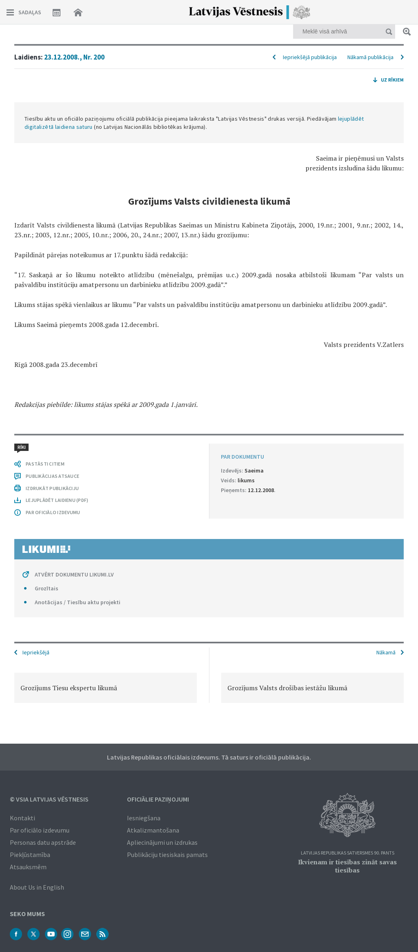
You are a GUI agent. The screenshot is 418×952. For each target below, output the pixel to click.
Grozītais (46, 588)
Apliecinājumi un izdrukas (162, 842)
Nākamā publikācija (370, 57)
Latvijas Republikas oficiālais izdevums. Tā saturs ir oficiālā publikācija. (209, 757)
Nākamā (386, 652)
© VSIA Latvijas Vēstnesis (49, 799)
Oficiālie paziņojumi (158, 799)
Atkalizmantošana (153, 830)
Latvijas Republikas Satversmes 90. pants (347, 853)
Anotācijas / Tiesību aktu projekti (77, 602)
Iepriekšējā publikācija (310, 57)
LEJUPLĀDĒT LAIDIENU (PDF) (57, 500)
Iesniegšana (143, 818)
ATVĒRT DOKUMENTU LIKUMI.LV (74, 574)
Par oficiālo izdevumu (39, 830)
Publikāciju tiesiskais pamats (167, 854)
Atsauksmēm (28, 867)
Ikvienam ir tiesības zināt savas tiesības (347, 866)
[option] (105, 688)
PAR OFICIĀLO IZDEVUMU (53, 512)
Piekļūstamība (30, 854)
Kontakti (22, 818)
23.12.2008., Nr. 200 (74, 57)
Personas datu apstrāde (43, 842)
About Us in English (37, 887)
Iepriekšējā (35, 652)
